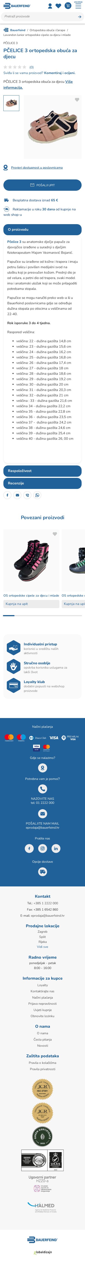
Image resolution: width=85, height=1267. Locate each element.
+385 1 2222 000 (46, 903)
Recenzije (16, 483)
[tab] (42, 229)
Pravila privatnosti (42, 1069)
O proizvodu (18, 229)
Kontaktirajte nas (42, 991)
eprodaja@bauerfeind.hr (42, 827)
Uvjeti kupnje (43, 1010)
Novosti (42, 1046)
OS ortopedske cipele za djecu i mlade (31, 595)
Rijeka (43, 942)
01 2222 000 (45, 803)
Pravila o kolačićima (42, 1063)
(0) (31, 67)
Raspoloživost (20, 470)
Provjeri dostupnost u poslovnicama (37, 167)
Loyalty (42, 985)
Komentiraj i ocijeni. (59, 73)
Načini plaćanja (42, 997)
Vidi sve (42, 947)
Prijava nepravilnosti (42, 1004)
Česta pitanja (43, 1039)
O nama (42, 1033)
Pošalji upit (45, 185)
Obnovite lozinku (42, 1016)
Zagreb (42, 932)
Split (42, 937)
